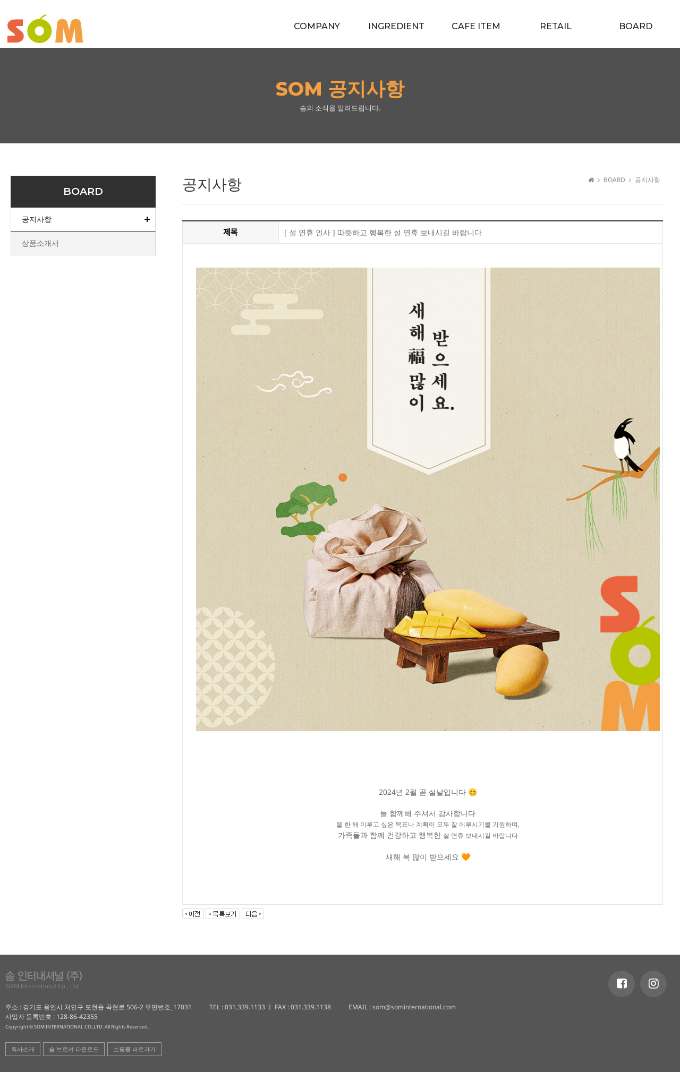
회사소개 (23, 1049)
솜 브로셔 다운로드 (74, 1049)
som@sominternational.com (413, 1006)
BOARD (635, 26)
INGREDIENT (396, 26)
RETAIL (556, 26)
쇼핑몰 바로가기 (134, 1049)
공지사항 (37, 219)
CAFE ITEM (476, 26)
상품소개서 (40, 243)
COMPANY (317, 26)
